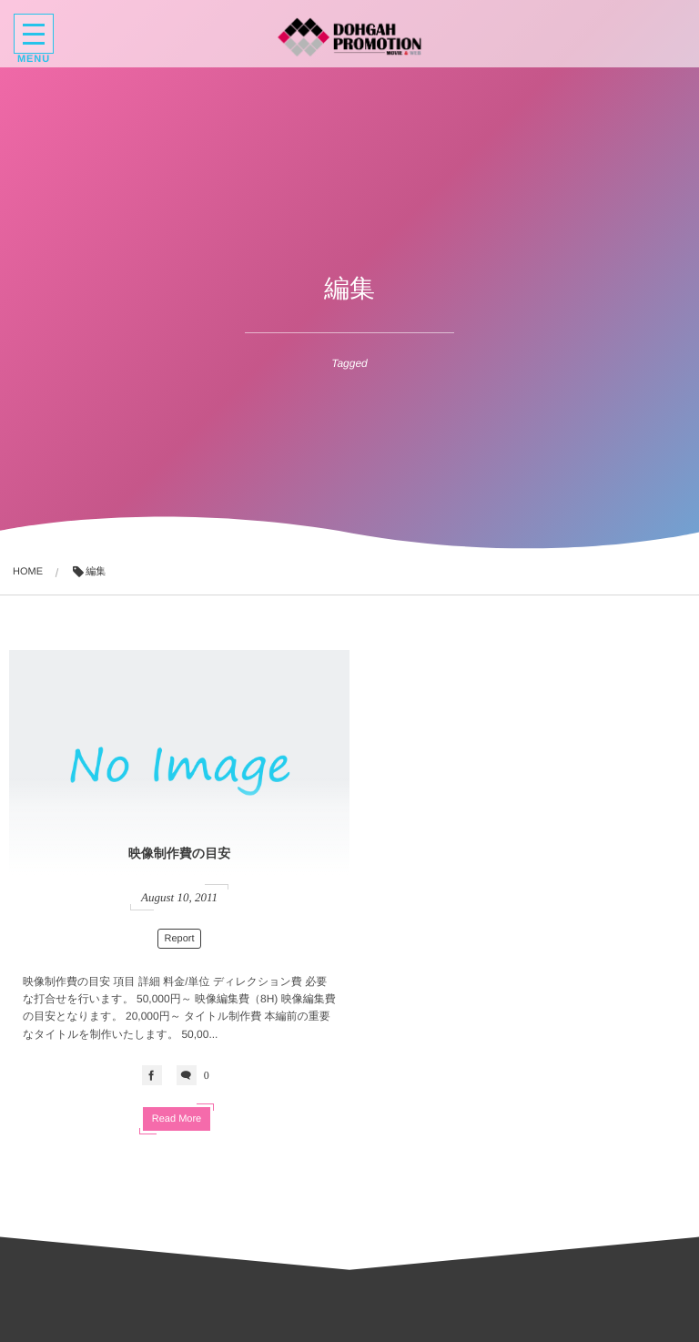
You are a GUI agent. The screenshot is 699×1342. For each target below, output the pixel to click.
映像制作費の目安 (179, 853)
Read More (176, 1118)
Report (179, 938)
